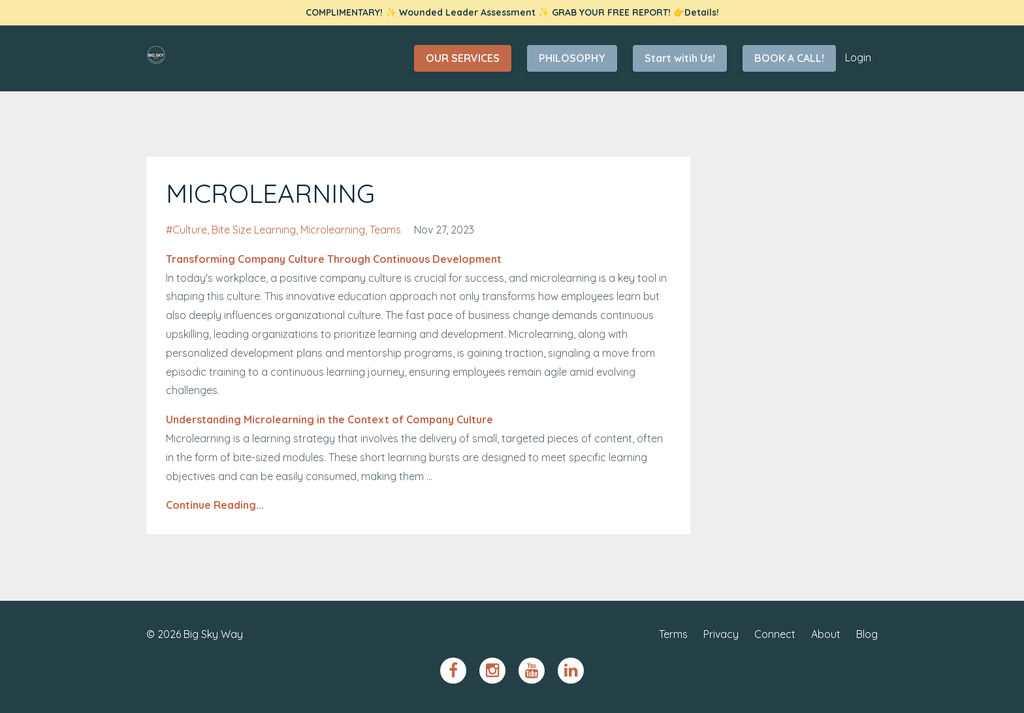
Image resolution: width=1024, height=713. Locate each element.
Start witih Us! (680, 58)
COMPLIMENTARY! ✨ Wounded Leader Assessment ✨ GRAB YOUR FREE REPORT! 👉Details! (512, 12)
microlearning (332, 229)
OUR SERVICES (463, 58)
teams (385, 229)
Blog (867, 634)
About (825, 634)
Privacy (721, 634)
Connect (774, 634)
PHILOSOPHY (572, 58)
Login (858, 57)
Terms (673, 634)
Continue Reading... (215, 504)
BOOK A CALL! (789, 58)
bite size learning (254, 229)
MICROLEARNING (270, 193)
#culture (186, 229)
